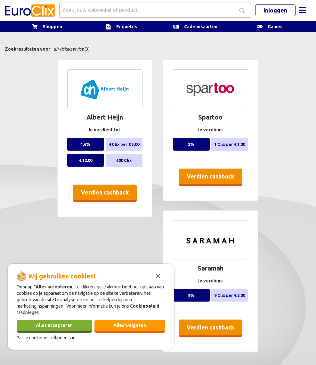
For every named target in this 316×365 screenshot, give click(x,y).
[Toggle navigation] (302, 10)
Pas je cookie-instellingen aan (46, 337)
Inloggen (275, 10)
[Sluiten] (158, 275)
